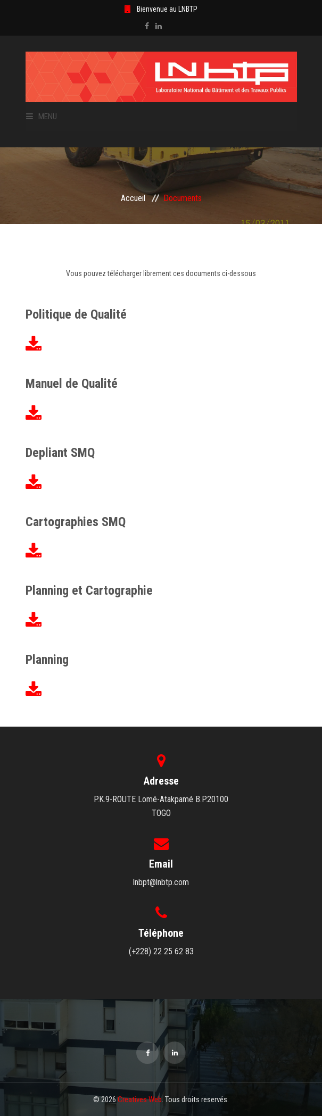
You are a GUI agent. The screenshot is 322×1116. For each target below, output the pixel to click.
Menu (41, 116)
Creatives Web (140, 1099)
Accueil (133, 198)
